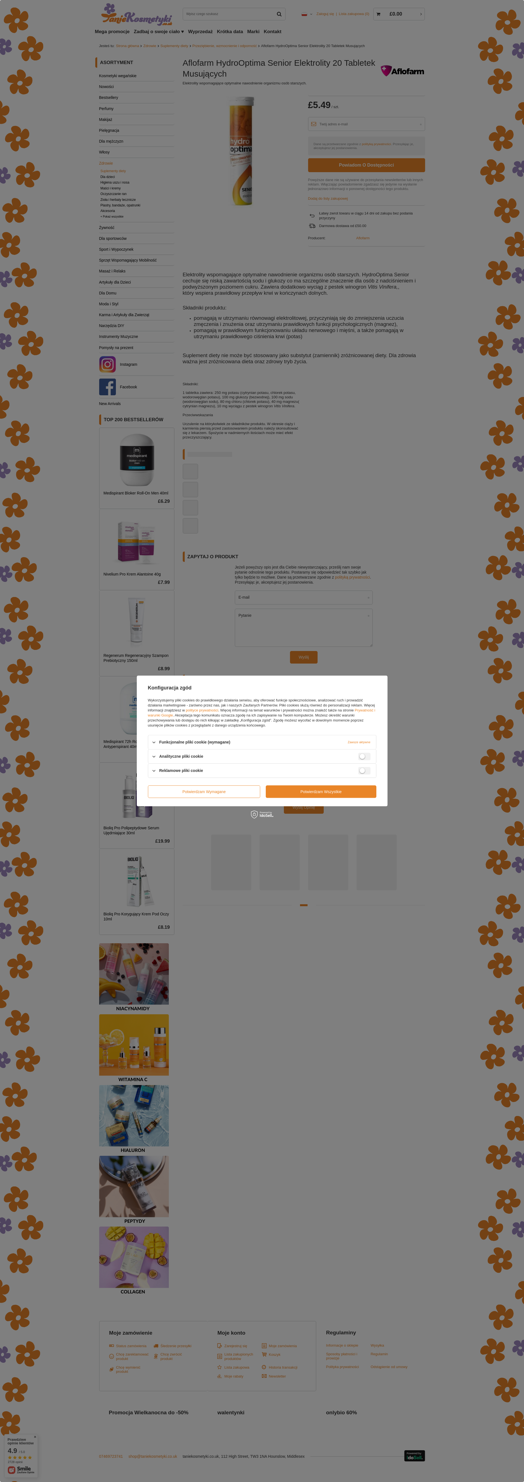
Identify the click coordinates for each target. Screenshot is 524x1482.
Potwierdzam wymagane (204, 791)
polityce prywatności (202, 710)
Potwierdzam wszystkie (321, 791)
